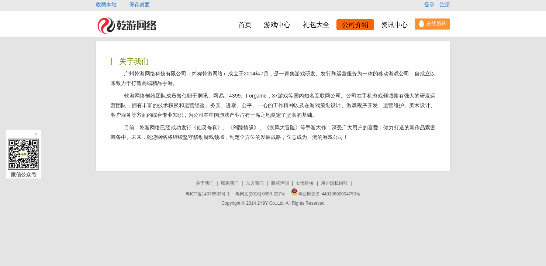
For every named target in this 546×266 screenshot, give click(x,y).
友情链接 (305, 183)
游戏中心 (277, 24)
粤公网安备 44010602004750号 (325, 194)
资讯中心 (394, 24)
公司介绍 (355, 24)
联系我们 (230, 183)
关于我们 (205, 183)
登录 (430, 4)
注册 (445, 4)
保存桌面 (139, 4)
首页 (245, 24)
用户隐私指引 (335, 183)
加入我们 (255, 183)
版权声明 (280, 183)
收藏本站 (107, 4)
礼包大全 (316, 24)
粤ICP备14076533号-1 (208, 194)
